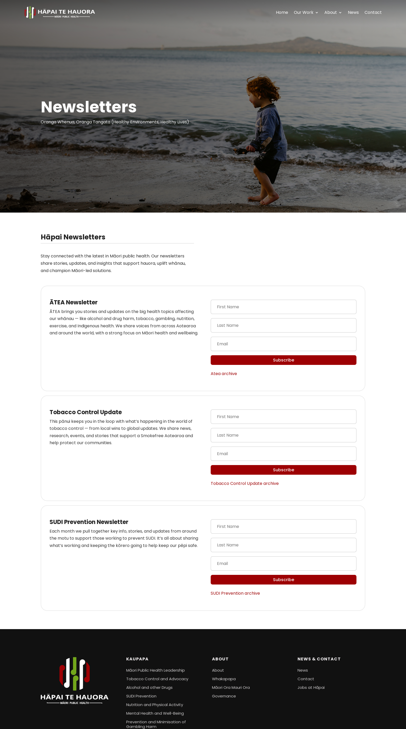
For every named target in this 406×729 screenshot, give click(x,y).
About (330, 12)
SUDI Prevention (141, 696)
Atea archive (224, 374)
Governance (224, 696)
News (353, 12)
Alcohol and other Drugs (149, 687)
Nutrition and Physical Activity (154, 704)
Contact (373, 12)
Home (282, 12)
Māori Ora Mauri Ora (231, 687)
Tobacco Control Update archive (245, 483)
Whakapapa (224, 679)
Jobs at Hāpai (311, 687)
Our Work (303, 12)
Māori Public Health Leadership (155, 670)
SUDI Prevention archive (235, 593)
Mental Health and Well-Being (155, 713)
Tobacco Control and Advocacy (157, 679)
